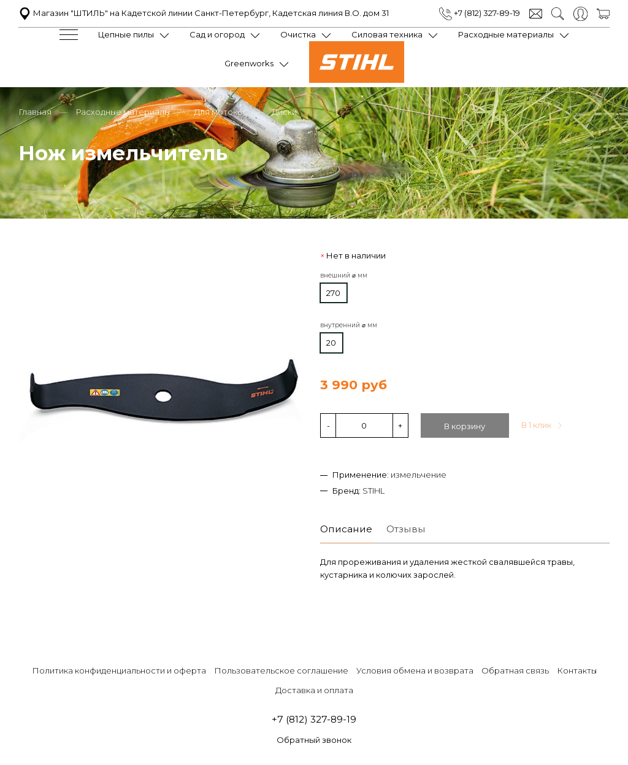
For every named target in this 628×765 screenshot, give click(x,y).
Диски (284, 110)
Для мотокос (221, 110)
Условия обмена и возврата (414, 669)
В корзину (464, 425)
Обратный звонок (314, 739)
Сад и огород (217, 34)
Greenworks (249, 63)
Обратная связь (515, 669)
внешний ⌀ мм (343, 274)
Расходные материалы (506, 34)
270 (333, 291)
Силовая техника (387, 34)
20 (331, 341)
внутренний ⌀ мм (348, 324)
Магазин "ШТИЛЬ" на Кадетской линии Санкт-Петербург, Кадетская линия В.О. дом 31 (203, 13)
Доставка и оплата (314, 689)
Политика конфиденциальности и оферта (119, 669)
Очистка (298, 34)
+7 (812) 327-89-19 (479, 13)
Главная (35, 110)
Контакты (577, 669)
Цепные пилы (126, 34)
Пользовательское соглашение (281, 669)
